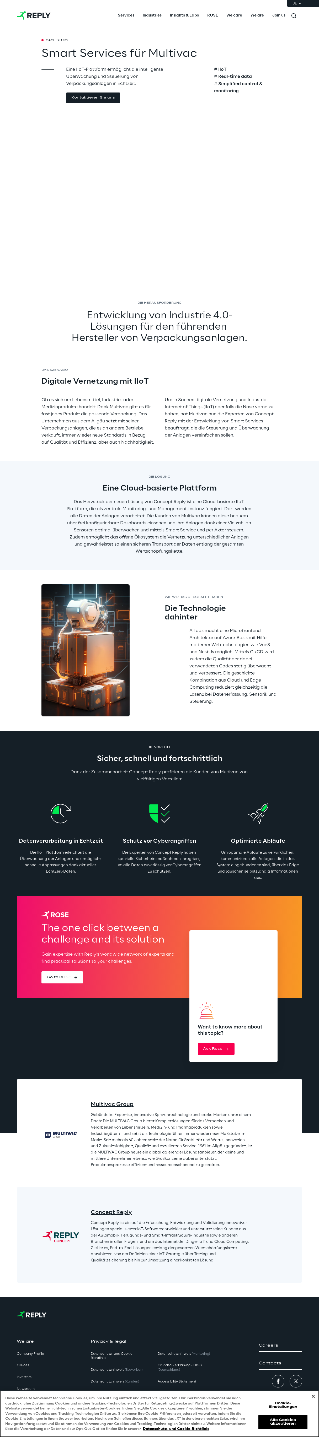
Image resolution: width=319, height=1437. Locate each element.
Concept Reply (111, 1212)
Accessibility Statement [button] (177, 1381)
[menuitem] (126, 15)
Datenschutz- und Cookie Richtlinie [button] (111, 1356)
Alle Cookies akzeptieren (283, 1421)
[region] (159, 1414)
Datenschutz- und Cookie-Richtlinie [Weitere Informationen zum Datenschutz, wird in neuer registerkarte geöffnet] (176, 1429)
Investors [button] (24, 1377)
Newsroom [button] (26, 1389)
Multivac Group (112, 1104)
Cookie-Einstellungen (283, 1405)
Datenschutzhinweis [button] (116, 1369)
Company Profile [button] (30, 1354)
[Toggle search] (293, 15)
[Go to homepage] (34, 15)
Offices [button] (23, 1365)
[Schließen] (313, 1396)
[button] (93, 97)
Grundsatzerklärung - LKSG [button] (180, 1367)
